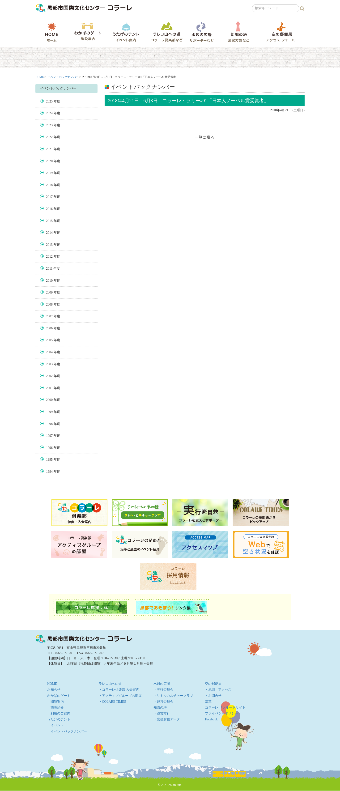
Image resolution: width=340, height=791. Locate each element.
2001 (49, 388)
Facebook (211, 719)
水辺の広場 (201, 31)
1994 (49, 471)
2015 (49, 221)
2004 (49, 352)
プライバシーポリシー (221, 713)
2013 (49, 245)
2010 (49, 280)
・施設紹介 (55, 707)
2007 (49, 316)
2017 (49, 197)
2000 (49, 400)
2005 (49, 340)
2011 (49, 268)
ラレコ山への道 (167, 32)
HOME (52, 32)
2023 (49, 125)
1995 (49, 459)
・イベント (55, 725)
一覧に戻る (205, 137)
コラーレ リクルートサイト (225, 707)
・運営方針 (161, 713)
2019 (49, 173)
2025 (49, 101)
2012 (49, 256)
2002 (49, 376)
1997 (49, 436)
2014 (49, 232)
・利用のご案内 (58, 713)
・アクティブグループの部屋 (120, 695)
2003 (49, 364)
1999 (49, 412)
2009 (49, 292)
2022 (49, 137)
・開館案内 (55, 701)
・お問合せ (213, 695)
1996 (49, 448)
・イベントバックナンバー (67, 731)
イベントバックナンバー (63, 77)
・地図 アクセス (218, 689)
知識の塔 (239, 31)
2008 (49, 304)
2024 (49, 113)
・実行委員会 (163, 689)
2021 (49, 149)
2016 (49, 209)
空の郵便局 (280, 32)
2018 (49, 185)
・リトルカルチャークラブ (173, 695)
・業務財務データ (166, 719)
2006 (49, 328)
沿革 (208, 701)
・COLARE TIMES (112, 701)
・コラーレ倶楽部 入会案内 (119, 689)
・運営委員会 (163, 701)
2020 (49, 161)
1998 (49, 424)
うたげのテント (125, 32)
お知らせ (53, 689)
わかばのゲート (88, 32)
